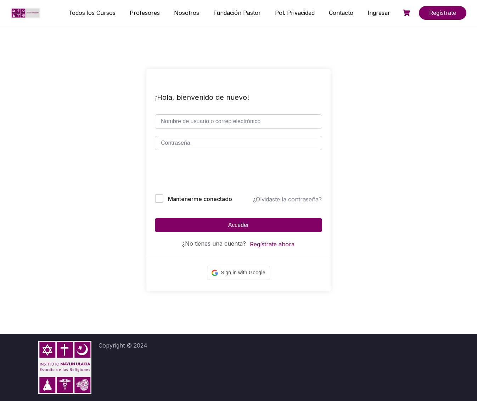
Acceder (238, 225)
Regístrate (442, 12)
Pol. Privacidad (295, 12)
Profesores (145, 12)
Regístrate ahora (272, 244)
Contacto (341, 12)
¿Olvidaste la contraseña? (287, 199)
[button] (238, 273)
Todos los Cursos (92, 12)
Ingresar (378, 12)
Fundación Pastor (237, 12)
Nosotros (186, 12)
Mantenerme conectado (200, 198)
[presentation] (203, 173)
